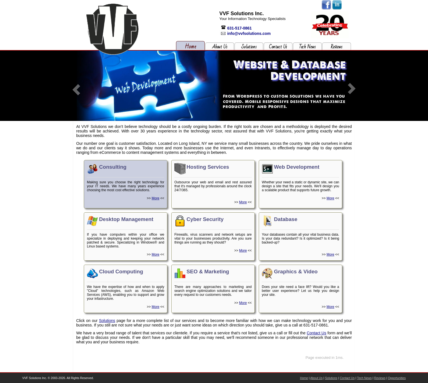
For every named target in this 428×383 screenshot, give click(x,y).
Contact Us (278, 47)
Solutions (248, 47)
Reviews (336, 47)
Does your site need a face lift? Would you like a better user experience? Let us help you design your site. (300, 288)
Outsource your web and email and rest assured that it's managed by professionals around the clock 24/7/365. (213, 183)
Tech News (307, 47)
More (155, 198)
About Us (219, 47)
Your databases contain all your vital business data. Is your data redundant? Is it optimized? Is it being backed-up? (300, 235)
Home (190, 46)
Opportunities (397, 378)
